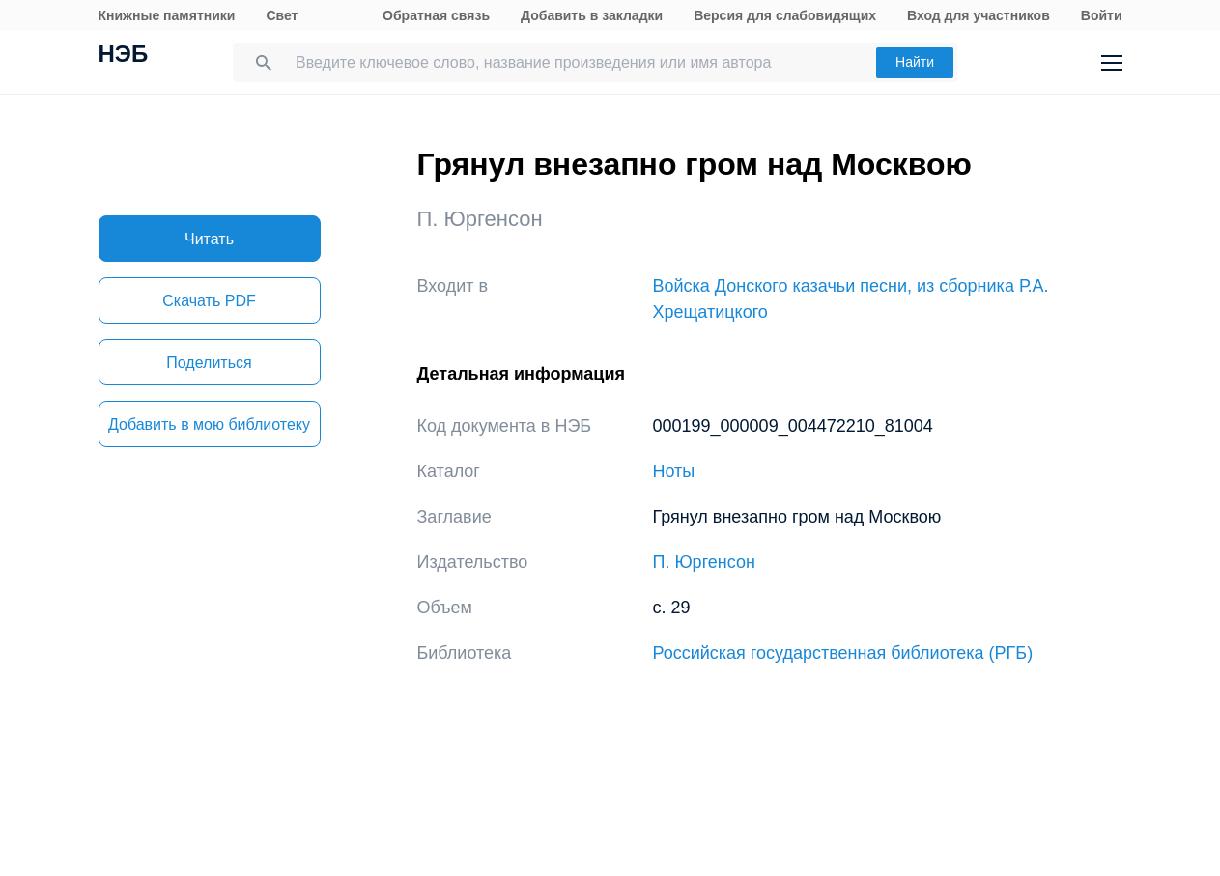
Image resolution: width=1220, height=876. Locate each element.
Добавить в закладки (592, 15)
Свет (282, 15)
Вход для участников (978, 15)
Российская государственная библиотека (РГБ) (843, 653)
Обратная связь (436, 15)
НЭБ (124, 56)
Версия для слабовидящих (785, 15)
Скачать (208, 301)
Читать (209, 239)
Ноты (674, 471)
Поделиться (208, 362)
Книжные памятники (167, 15)
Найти (914, 62)
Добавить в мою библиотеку (209, 424)
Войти (1101, 15)
